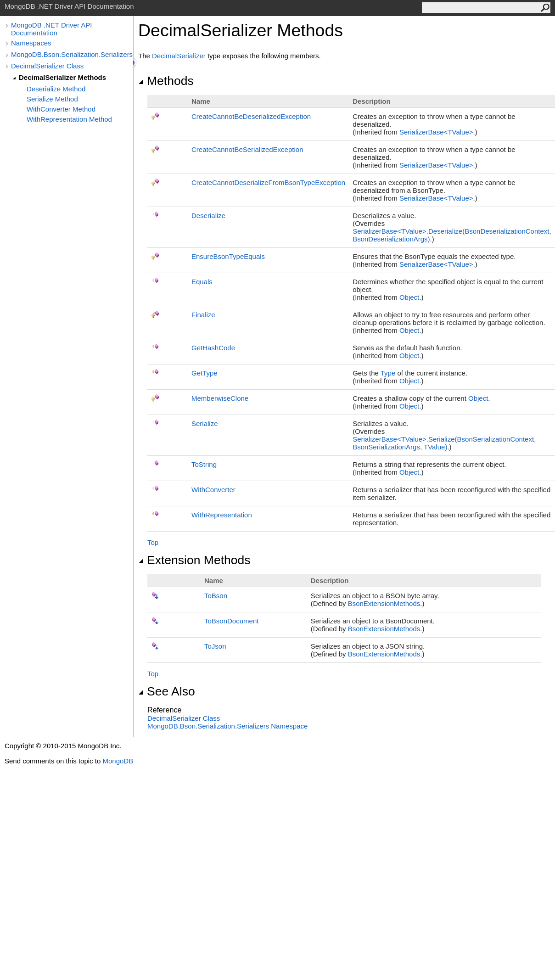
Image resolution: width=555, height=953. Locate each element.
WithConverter (213, 489)
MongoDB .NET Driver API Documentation (51, 29)
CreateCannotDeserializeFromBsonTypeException (268, 182)
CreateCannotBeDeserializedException (251, 116)
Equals (202, 282)
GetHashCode (213, 348)
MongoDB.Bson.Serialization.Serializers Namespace (227, 726)
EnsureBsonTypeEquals (228, 256)
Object (409, 297)
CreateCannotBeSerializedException (247, 149)
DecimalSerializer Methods (62, 77)
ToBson (215, 596)
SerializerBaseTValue (436, 132)
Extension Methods (194, 560)
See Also (166, 691)
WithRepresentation (221, 515)
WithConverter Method (61, 109)
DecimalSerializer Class (47, 66)
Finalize (203, 315)
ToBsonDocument (231, 621)
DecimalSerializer (179, 56)
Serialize (204, 423)
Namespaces (31, 43)
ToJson (215, 646)
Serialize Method (52, 99)
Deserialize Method (56, 89)
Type (388, 373)
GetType (204, 373)
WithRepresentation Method (69, 119)
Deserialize (208, 215)
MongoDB (117, 761)
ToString (204, 464)
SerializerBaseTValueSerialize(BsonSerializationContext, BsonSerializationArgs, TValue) (444, 443)
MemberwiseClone (219, 398)
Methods (166, 81)
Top (152, 542)
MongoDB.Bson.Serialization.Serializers (72, 54)
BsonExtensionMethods (384, 603)
